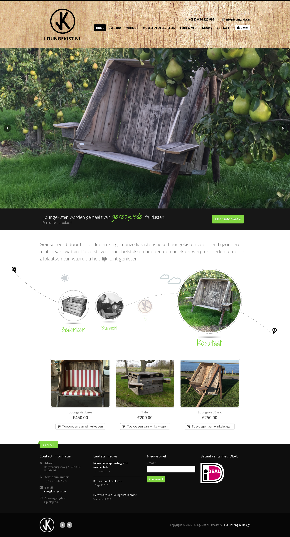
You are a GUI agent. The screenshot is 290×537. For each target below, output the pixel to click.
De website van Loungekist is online (115, 495)
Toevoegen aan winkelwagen (82, 426)
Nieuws (207, 28)
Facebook (62, 525)
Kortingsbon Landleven (107, 481)
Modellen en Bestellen (159, 28)
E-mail (151, 462)
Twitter (69, 525)
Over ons (115, 28)
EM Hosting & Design (237, 525)
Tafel (145, 412)
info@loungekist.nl (237, 19)
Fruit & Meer (188, 28)
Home (100, 28)
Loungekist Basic (210, 412)
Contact (223, 28)
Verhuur (132, 28)
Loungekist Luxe (80, 412)
